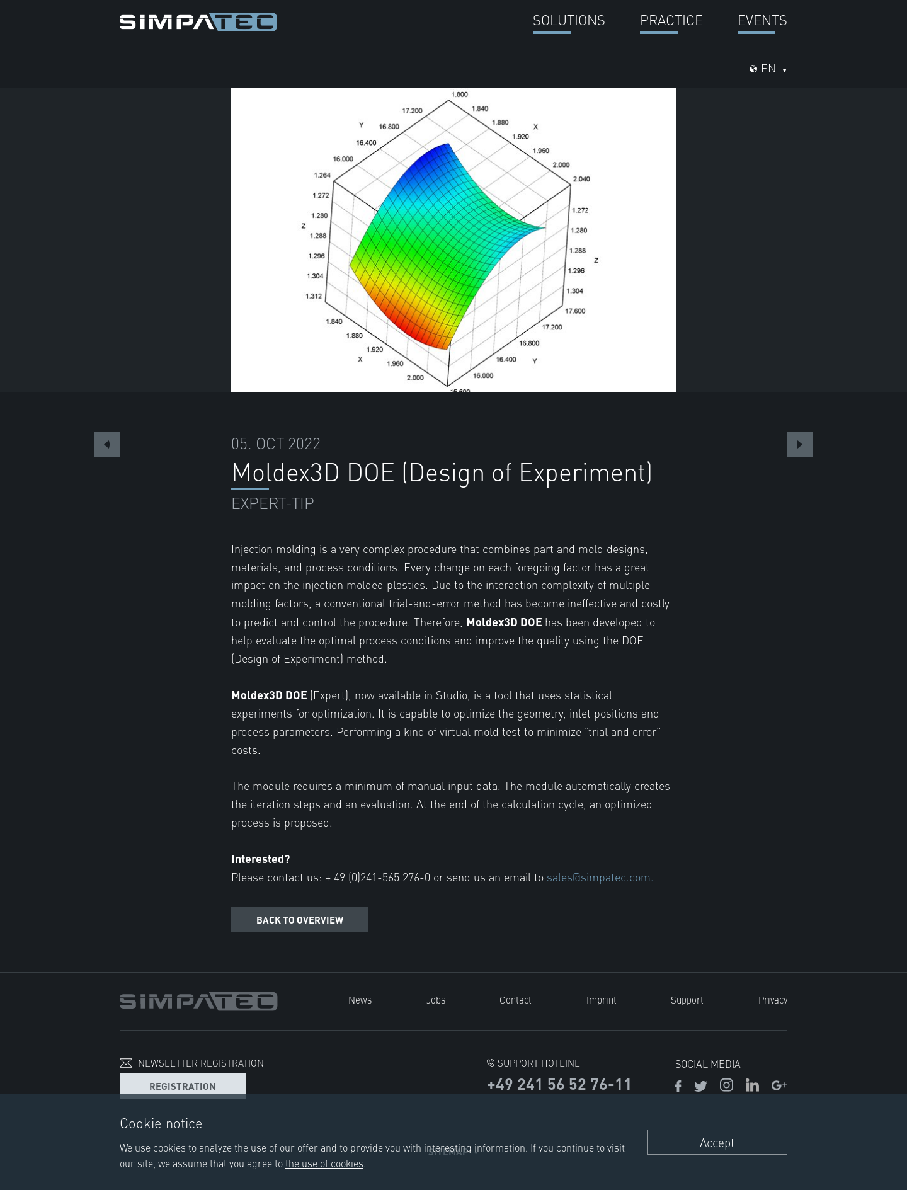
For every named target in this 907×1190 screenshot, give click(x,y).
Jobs (435, 999)
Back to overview (299, 919)
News (360, 999)
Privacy (772, 999)
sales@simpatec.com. (600, 876)
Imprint (601, 999)
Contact (515, 999)
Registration (182, 1085)
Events (762, 19)
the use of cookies (324, 1163)
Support (687, 999)
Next (800, 444)
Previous (107, 444)
